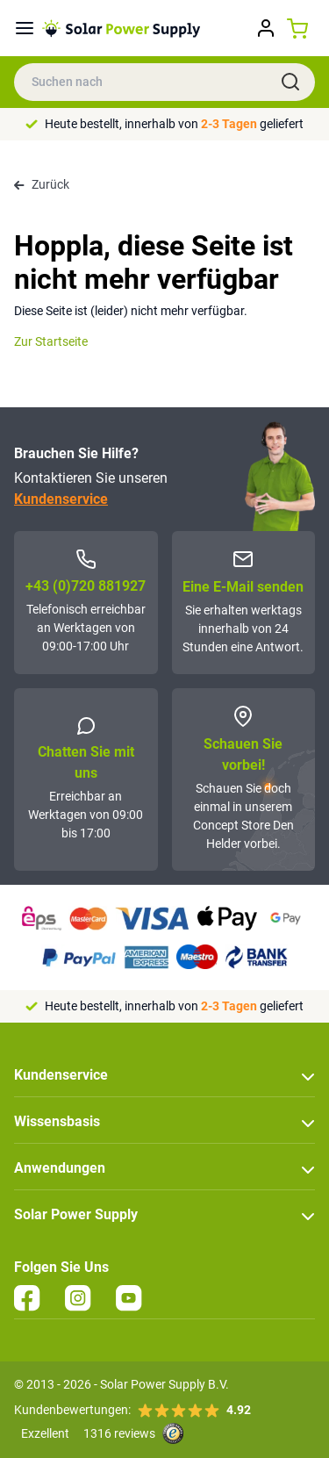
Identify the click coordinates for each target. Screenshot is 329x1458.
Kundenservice (61, 499)
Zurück (41, 184)
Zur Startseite (51, 341)
